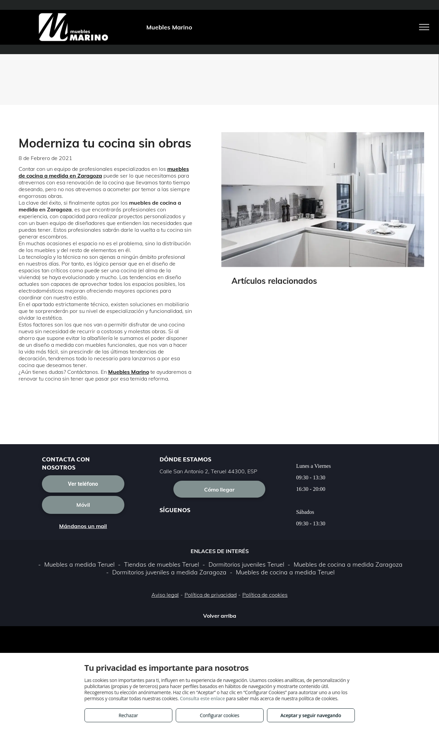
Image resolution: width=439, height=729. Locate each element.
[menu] (424, 27)
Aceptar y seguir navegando (311, 715)
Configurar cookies (219, 715)
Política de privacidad (211, 594)
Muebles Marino (128, 371)
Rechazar (128, 715)
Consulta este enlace (202, 698)
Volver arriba (219, 615)
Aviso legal (165, 594)
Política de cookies (265, 594)
